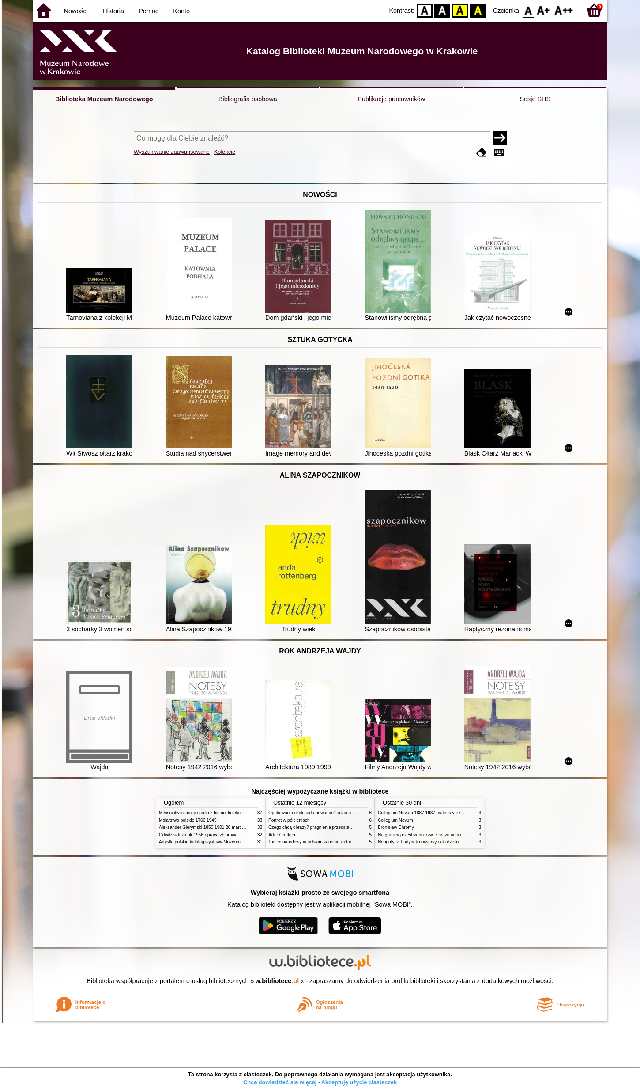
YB (460, 10)
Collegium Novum (395, 820)
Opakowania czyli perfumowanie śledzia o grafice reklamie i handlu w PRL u (343, 812)
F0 (528, 10)
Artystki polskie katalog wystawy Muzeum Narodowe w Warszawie (224, 841)
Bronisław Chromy (396, 827)
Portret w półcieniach (289, 820)
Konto (181, 11)
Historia (113, 11)
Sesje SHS (535, 99)
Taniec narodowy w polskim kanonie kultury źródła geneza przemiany (336, 841)
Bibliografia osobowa (247, 99)
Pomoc (148, 11)
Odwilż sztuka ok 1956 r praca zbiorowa (198, 834)
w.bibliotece (277, 980)
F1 (543, 10)
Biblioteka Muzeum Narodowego (104, 99)
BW (442, 10)
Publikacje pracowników (391, 99)
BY (477, 10)
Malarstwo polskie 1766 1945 (188, 820)
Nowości (76, 11)
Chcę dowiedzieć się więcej (279, 1082)
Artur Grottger (282, 834)
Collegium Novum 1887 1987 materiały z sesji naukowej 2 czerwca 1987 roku (454, 812)
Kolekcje (224, 151)
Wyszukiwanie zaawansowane (172, 151)
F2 (564, 10)
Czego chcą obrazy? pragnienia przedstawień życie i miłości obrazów (336, 827)
